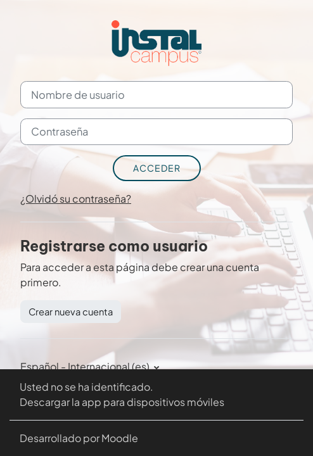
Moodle (119, 438)
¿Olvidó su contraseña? (75, 198)
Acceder (157, 168)
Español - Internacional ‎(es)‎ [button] (85, 366)
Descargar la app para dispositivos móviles (122, 401)
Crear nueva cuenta (71, 311)
